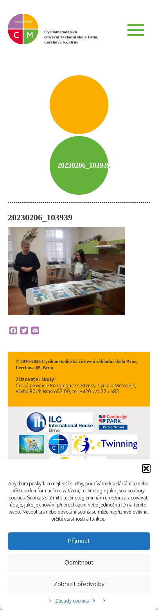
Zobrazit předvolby (79, 584)
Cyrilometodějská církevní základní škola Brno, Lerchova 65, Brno (71, 36)
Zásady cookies (72, 601)
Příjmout (79, 541)
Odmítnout (79, 562)
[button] (146, 468)
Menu (135, 30)
